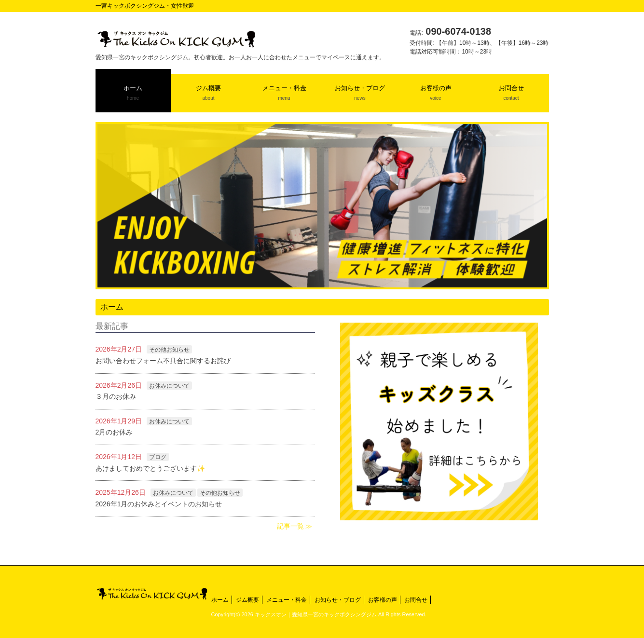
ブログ (157, 457)
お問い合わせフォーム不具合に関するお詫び (163, 361)
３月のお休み (116, 396)
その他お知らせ (169, 349)
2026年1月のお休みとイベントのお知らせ (159, 504)
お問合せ (415, 600)
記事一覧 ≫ (295, 526)
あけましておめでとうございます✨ (150, 468)
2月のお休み (114, 432)
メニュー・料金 (286, 600)
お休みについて (169, 385)
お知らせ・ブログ (338, 600)
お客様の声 (382, 600)
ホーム (220, 600)
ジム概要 (247, 600)
